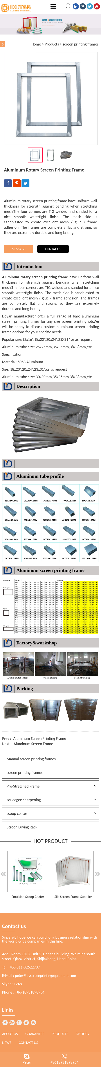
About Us (10, 1034)
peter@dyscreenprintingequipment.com (45, 975)
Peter (18, 984)
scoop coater (17, 813)
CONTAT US (53, 249)
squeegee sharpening (24, 799)
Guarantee (34, 1034)
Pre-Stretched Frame (23, 786)
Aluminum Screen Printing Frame (39, 738)
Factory (82, 1034)
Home (36, 44)
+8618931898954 (64, 1062)
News (6, 1042)
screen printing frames (81, 44)
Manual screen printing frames (31, 759)
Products (52, 44)
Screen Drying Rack (22, 827)
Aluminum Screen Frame (33, 743)
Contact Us (28, 1042)
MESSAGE (18, 249)
